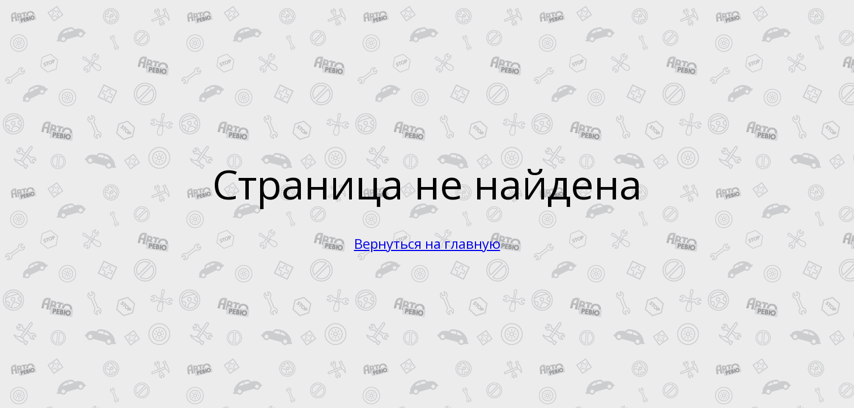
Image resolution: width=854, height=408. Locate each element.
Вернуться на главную (427, 243)
